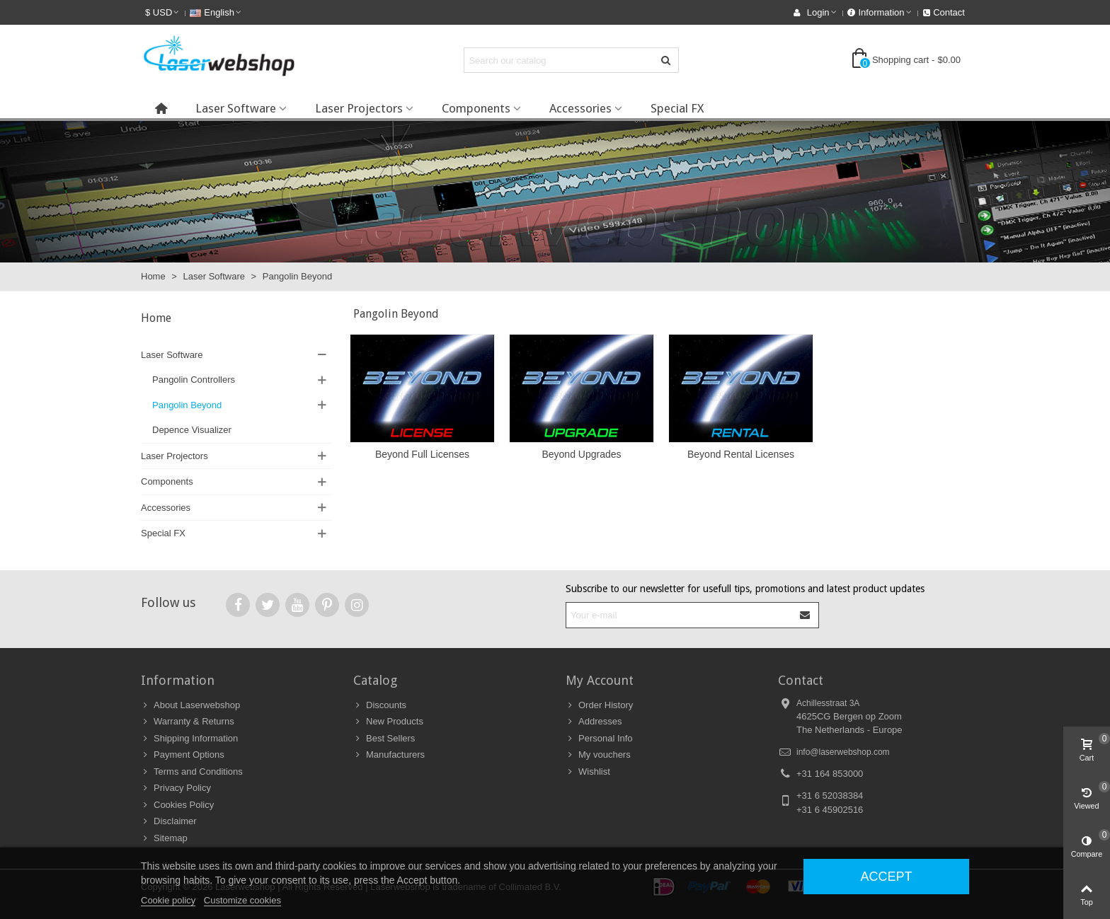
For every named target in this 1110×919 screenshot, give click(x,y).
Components (476, 108)
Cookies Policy (177, 805)
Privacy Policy (176, 788)
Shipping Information (189, 739)
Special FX (677, 108)
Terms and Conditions (192, 772)
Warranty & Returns (187, 722)
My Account (600, 680)
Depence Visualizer (191, 429)
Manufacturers (389, 755)
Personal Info (599, 739)
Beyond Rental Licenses (740, 454)
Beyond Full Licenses (422, 454)
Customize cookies (242, 900)
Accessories (580, 108)
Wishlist (588, 772)
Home (156, 318)
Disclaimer (169, 821)
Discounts (379, 705)
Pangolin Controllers (193, 379)
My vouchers (598, 755)
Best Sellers (384, 739)
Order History (599, 705)
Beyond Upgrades (581, 454)
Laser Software (235, 108)
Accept (886, 876)
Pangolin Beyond (187, 405)
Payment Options (182, 755)
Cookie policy (168, 900)
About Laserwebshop (190, 705)
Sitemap (164, 838)
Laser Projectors (359, 108)
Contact (800, 680)
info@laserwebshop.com (843, 752)
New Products (388, 722)
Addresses (594, 722)
